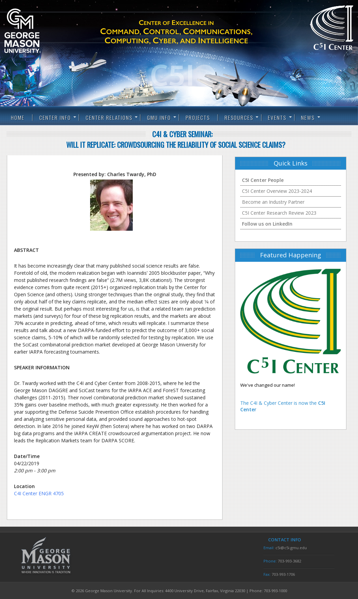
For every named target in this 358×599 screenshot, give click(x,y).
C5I (188, 32)
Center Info (55, 117)
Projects (198, 117)
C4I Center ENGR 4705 (39, 493)
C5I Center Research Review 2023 (279, 213)
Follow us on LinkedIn (267, 223)
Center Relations (109, 117)
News (308, 117)
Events (277, 117)
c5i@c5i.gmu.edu (291, 547)
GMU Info (159, 117)
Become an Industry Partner (273, 202)
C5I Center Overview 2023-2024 (277, 191)
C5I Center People (263, 180)
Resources (239, 117)
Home (18, 117)
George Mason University (33, 31)
